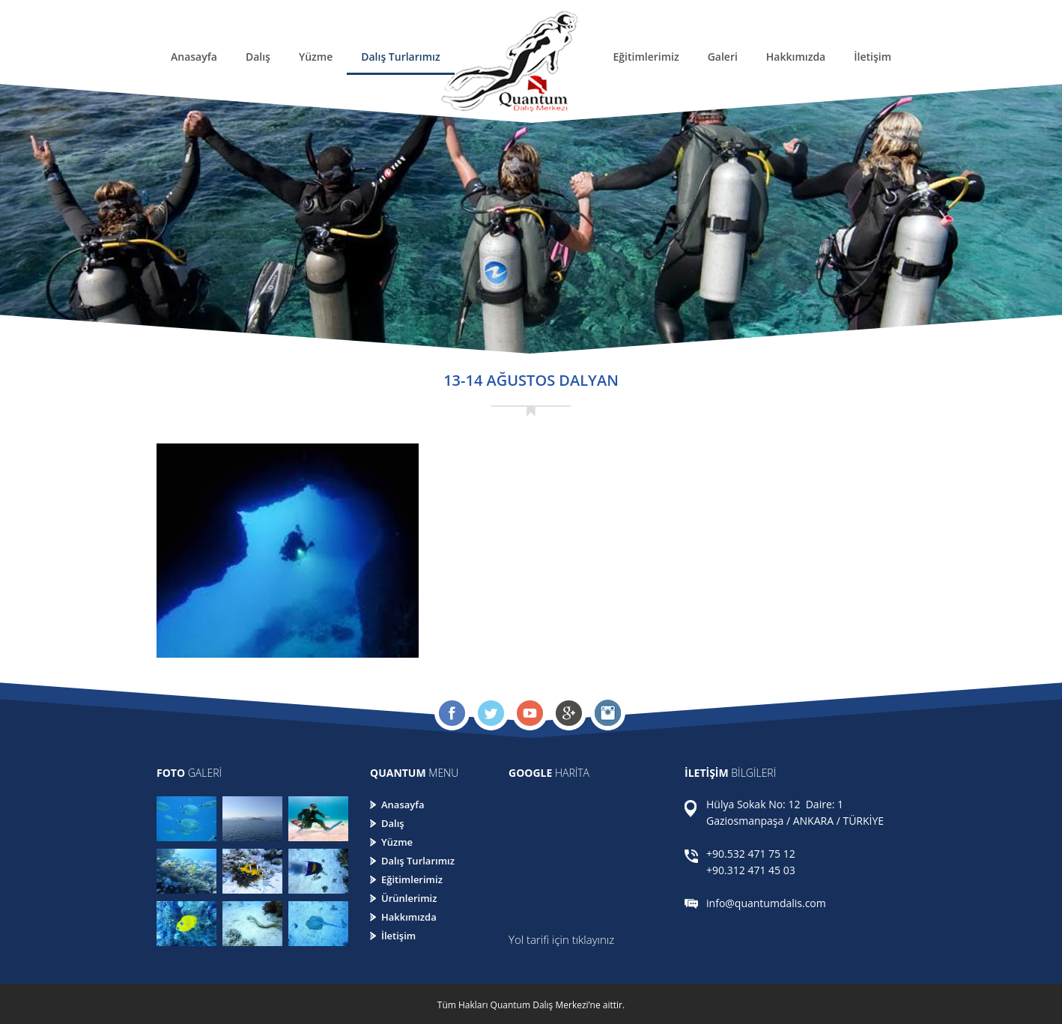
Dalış (258, 56)
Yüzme (316, 56)
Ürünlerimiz (409, 898)
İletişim (872, 56)
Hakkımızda (795, 56)
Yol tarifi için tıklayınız (561, 939)
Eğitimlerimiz (646, 56)
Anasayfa (194, 56)
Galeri (723, 56)
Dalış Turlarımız (400, 56)
